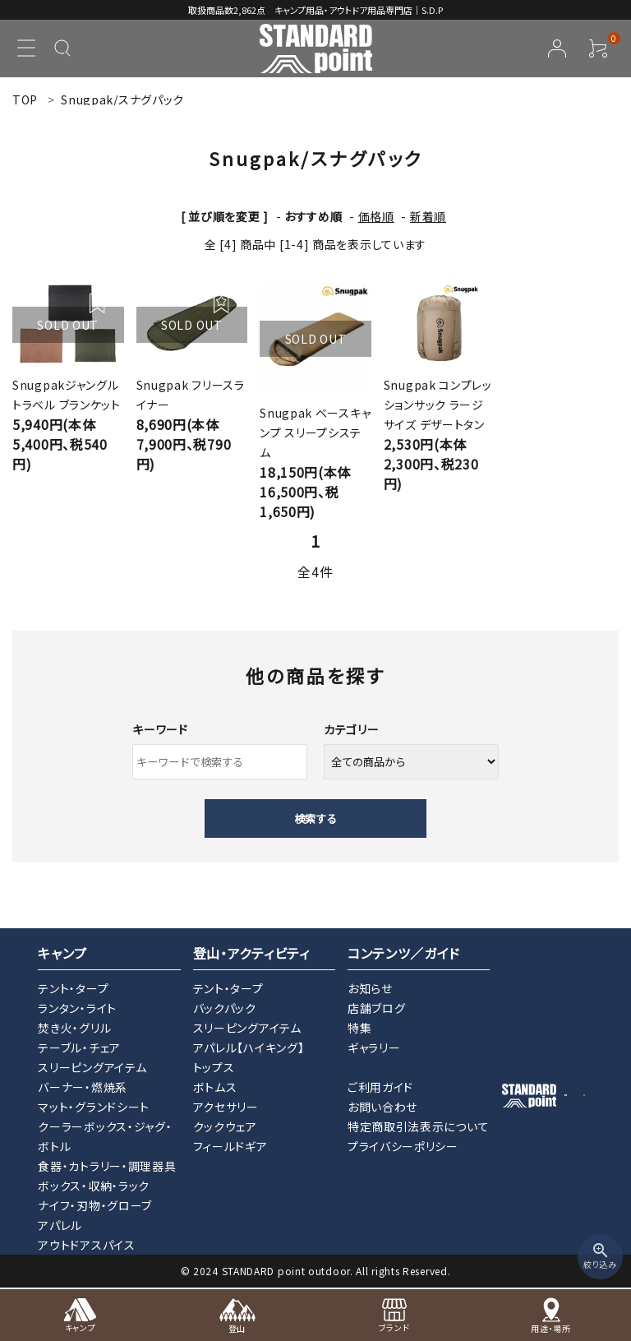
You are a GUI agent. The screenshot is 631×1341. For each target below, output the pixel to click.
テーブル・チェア (79, 1047)
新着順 (428, 216)
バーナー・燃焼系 (82, 1087)
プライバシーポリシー (403, 1146)
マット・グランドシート (94, 1106)
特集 (359, 1028)
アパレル (60, 1225)
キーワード (160, 729)
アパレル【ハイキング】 (249, 1047)
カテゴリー (352, 729)
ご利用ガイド (380, 1087)
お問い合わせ (382, 1106)
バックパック (224, 1008)
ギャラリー (374, 1047)
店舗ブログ (377, 1008)
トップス (214, 1067)
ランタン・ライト (77, 1008)
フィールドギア (230, 1146)
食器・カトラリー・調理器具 (107, 1166)
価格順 (376, 216)
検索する (315, 818)
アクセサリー (226, 1106)
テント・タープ (73, 988)
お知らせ (370, 988)
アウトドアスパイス (86, 1245)
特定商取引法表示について (418, 1126)
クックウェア (225, 1126)
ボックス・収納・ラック (94, 1185)
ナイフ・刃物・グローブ (95, 1205)
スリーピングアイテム (92, 1067)
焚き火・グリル (74, 1028)
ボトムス (215, 1087)
